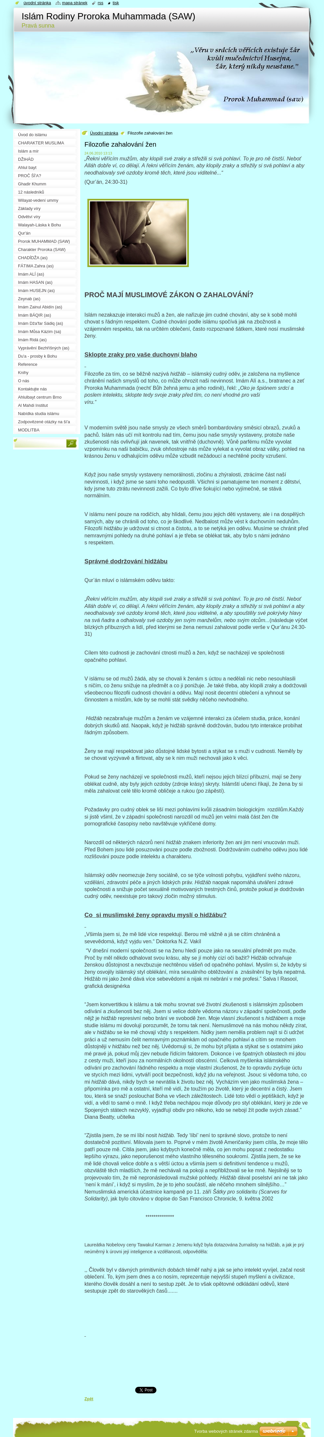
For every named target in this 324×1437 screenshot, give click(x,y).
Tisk (116, 2)
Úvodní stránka (104, 133)
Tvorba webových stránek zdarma (226, 1431)
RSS (100, 2)
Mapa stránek (75, 2)
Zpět (88, 1398)
